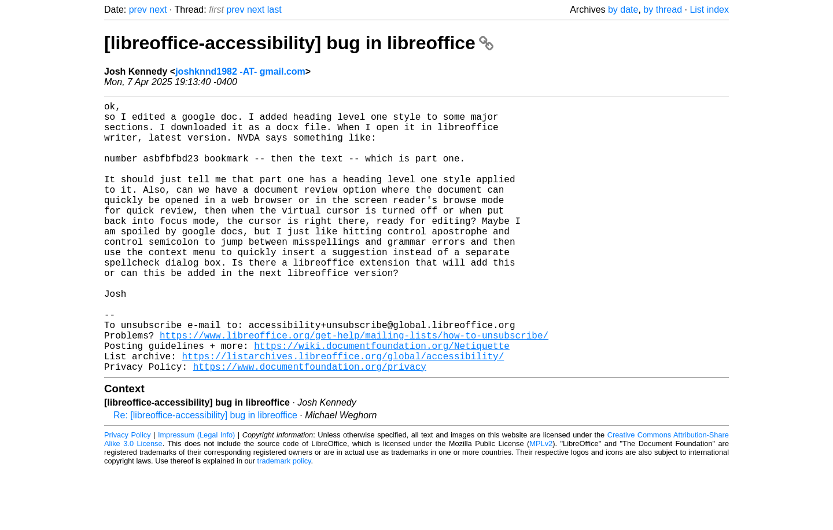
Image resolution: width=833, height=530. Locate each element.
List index (709, 9)
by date (623, 9)
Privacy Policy (127, 495)
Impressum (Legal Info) (196, 495)
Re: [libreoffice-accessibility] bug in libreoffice (205, 475)
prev (138, 9)
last (274, 9)
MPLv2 (540, 503)
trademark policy (284, 521)
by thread (662, 9)
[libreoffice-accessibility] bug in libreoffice (298, 42)
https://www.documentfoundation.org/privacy (309, 426)
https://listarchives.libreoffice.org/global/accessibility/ (343, 413)
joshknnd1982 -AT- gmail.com (240, 71)
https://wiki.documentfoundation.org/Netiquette (382, 401)
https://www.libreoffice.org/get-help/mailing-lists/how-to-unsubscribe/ (354, 388)
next (158, 9)
